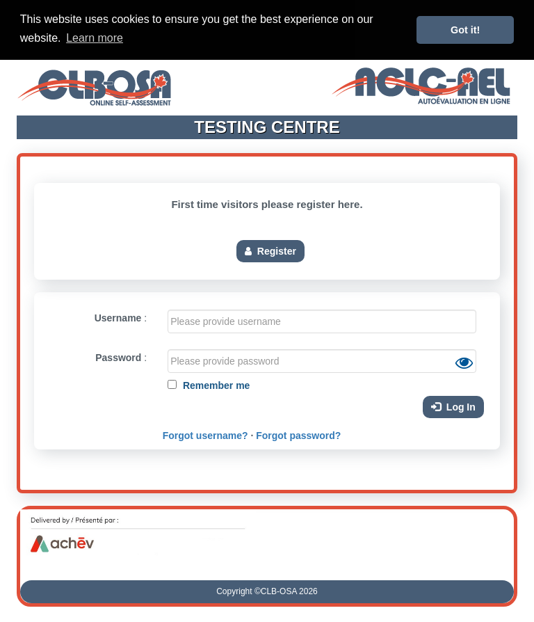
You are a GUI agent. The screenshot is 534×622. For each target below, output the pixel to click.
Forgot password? (298, 434)
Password (118, 356)
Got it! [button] (465, 29)
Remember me (215, 384)
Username (118, 317)
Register (270, 249)
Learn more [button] (94, 38)
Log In (453, 406)
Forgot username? (205, 434)
